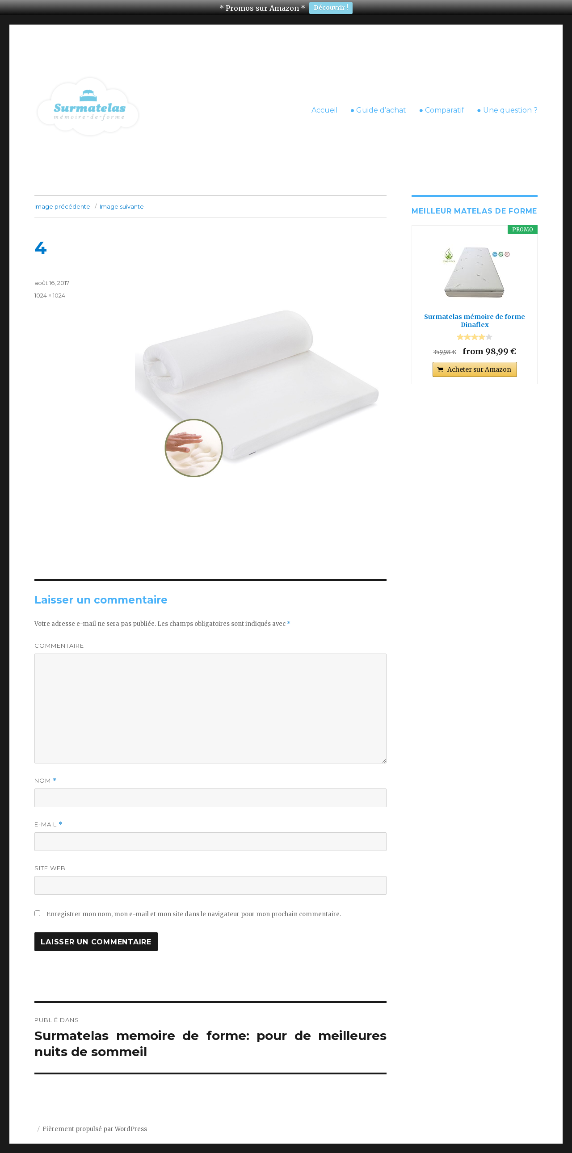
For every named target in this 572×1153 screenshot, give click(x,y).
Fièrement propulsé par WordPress (94, 1122)
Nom (45, 774)
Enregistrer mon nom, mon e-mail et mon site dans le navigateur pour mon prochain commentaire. (193, 907)
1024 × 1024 (49, 288)
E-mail (48, 818)
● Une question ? (507, 103)
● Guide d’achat (378, 103)
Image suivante (122, 199)
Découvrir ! (331, 8)
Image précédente (62, 199)
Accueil (324, 103)
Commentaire (59, 638)
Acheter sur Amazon (479, 362)
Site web (50, 861)
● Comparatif (441, 103)
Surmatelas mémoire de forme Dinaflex (474, 314)
